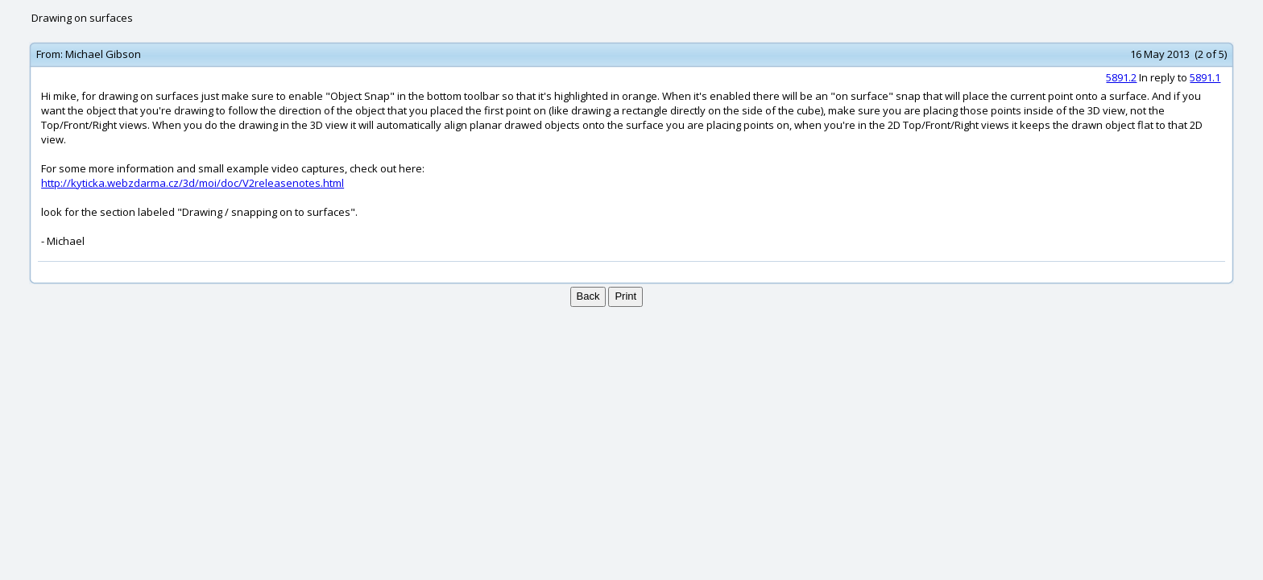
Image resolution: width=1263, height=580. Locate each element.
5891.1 (1205, 77)
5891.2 (1121, 77)
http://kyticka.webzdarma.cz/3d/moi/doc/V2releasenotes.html (192, 183)
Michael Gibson (103, 54)
